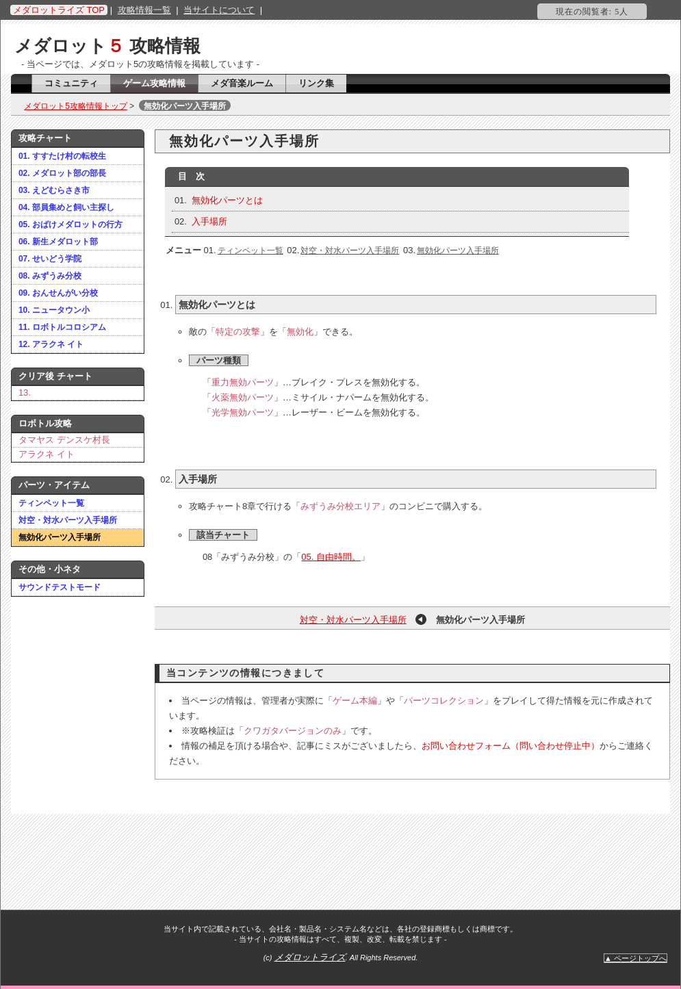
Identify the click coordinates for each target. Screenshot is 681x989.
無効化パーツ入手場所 (59, 537)
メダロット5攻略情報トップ (75, 106)
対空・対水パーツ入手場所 (67, 520)
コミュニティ (71, 83)
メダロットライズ (310, 957)
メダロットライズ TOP (59, 10)
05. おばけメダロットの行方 (70, 224)
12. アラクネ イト (50, 344)
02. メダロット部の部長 (62, 173)
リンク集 (316, 83)
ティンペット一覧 (51, 503)
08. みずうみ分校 (49, 276)
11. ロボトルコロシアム (62, 327)
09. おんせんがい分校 (58, 293)
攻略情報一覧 (144, 10)
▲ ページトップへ (635, 958)
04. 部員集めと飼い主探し (66, 207)
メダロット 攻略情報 (107, 46)
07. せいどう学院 (49, 259)
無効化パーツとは (227, 200)
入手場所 (209, 221)
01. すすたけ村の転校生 (62, 156)
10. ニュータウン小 (54, 310)
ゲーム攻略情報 (154, 83)
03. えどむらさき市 (54, 190)
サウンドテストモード (59, 587)
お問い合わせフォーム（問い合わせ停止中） (511, 746)
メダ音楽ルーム (242, 83)
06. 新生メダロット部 (58, 241)
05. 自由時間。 (331, 557)
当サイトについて (219, 10)
